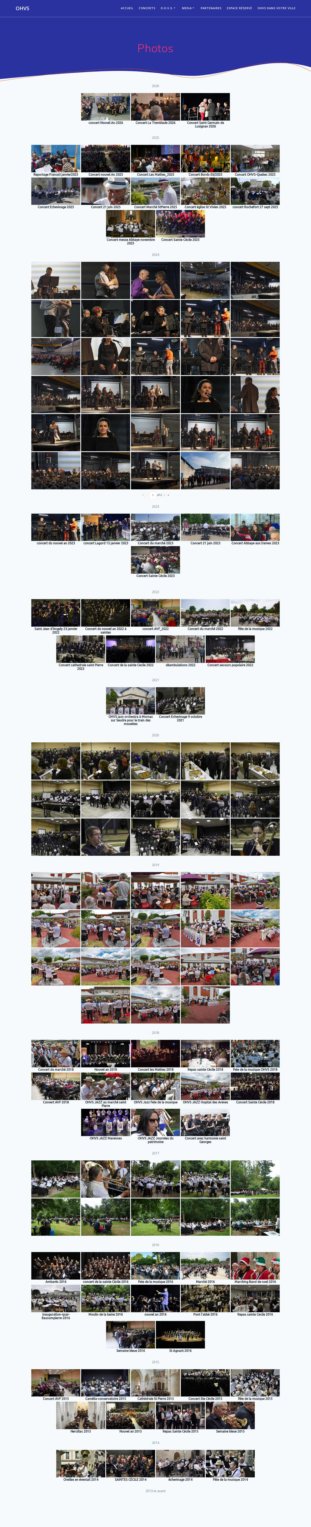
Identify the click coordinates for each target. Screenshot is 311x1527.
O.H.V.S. (167, 8)
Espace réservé (239, 8)
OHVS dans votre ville (277, 8)
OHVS (22, 8)
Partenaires (211, 8)
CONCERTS (147, 8)
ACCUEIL (127, 8)
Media (187, 8)
